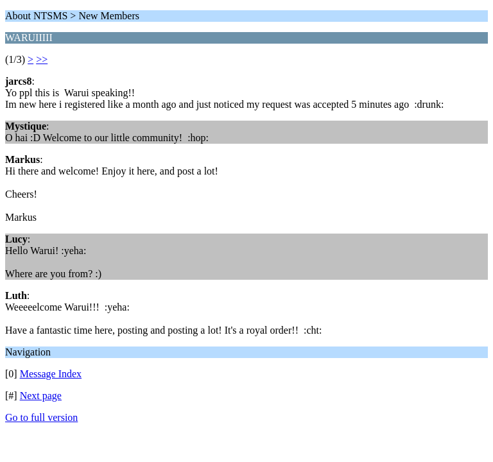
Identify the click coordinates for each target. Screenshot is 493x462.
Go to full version (41, 417)
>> (42, 59)
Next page (41, 395)
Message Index (51, 373)
